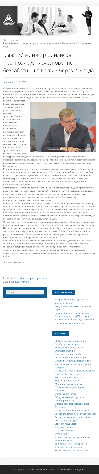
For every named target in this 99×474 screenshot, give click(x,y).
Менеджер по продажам (33, 278)
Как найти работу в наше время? (72, 313)
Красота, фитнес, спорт (67, 374)
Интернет (60, 367)
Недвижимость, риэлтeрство (70, 387)
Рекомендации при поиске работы (73, 417)
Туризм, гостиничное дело (69, 447)
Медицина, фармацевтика (68, 384)
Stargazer (79, 469)
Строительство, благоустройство (72, 437)
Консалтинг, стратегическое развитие (75, 370)
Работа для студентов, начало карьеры (75, 414)
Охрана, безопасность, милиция (72, 404)
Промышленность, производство (72, 410)
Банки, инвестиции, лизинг (69, 347)
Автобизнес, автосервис (67, 344)
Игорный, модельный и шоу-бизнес (74, 360)
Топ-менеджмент (64, 440)
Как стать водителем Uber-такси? (73, 316)
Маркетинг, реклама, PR (67, 380)
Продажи (60, 407)
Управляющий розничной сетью (72, 450)
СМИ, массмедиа (64, 430)
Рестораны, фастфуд (66, 420)
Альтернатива (39, 469)
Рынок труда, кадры (65, 423)
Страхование (62, 433)
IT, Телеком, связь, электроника (71, 341)
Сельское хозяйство (65, 427)
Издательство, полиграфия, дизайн (73, 364)
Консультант (22, 281)
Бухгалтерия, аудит (65, 350)
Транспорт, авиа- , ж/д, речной (71, 443)
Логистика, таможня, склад (69, 377)
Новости (19, 262)
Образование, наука (65, 394)
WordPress (64, 469)
